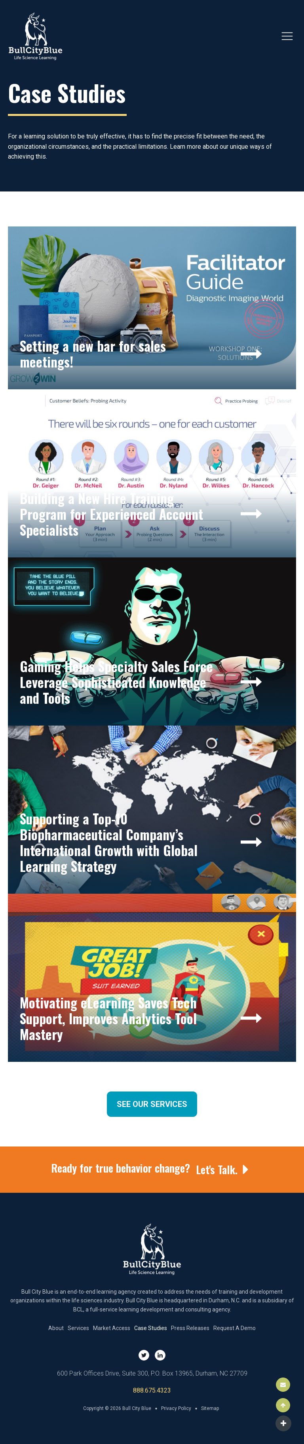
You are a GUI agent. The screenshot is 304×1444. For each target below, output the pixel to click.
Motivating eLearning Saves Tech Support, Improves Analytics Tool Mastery (108, 1018)
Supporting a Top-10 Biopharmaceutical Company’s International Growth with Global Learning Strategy (109, 842)
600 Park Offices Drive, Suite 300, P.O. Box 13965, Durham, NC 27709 (152, 1373)
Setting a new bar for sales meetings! (93, 353)
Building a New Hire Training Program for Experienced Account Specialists (111, 514)
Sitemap (210, 1408)
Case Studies (150, 1328)
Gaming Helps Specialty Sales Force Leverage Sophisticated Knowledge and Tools (116, 682)
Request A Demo (234, 1328)
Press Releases (190, 1328)
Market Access (111, 1328)
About (56, 1328)
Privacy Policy (176, 1408)
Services (78, 1328)
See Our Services (152, 1104)
